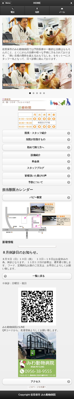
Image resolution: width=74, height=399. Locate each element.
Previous (4, 76)
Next (69, 76)
